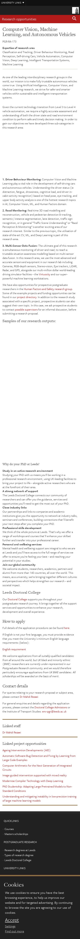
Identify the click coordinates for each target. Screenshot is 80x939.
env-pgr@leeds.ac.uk (54, 711)
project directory (26, 297)
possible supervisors (26, 309)
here (66, 628)
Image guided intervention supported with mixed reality (34, 775)
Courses (9, 829)
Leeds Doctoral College (18, 860)
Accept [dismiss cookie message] (12, 919)
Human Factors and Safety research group (48, 289)
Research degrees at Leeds (20, 850)
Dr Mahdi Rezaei (29, 697)
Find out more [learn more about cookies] (14, 931)
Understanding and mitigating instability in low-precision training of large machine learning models (39, 798)
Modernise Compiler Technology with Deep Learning (32, 781)
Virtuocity (44, 274)
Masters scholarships (16, 834)
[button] (74, 19)
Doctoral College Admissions (50, 707)
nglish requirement (15, 649)
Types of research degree (18, 855)
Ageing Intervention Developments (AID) (26, 750)
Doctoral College (17, 599)
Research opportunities (19, 19)
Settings (10, 926)
